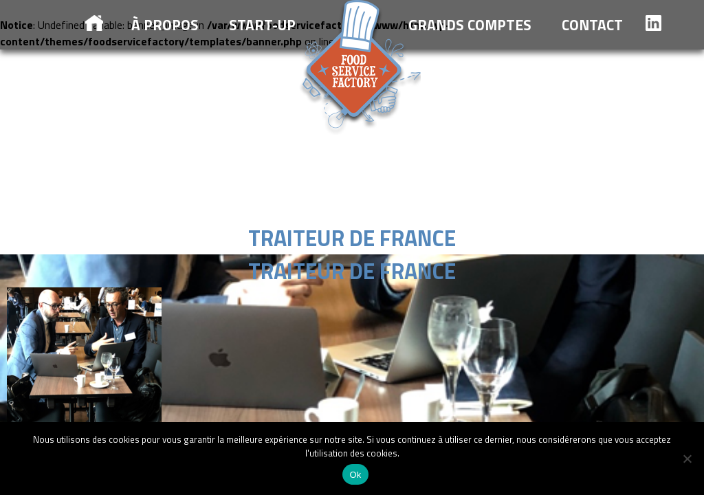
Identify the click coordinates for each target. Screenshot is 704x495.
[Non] (687, 458)
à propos (165, 25)
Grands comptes (469, 25)
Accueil (94, 23)
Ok (355, 475)
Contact (592, 25)
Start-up (262, 25)
